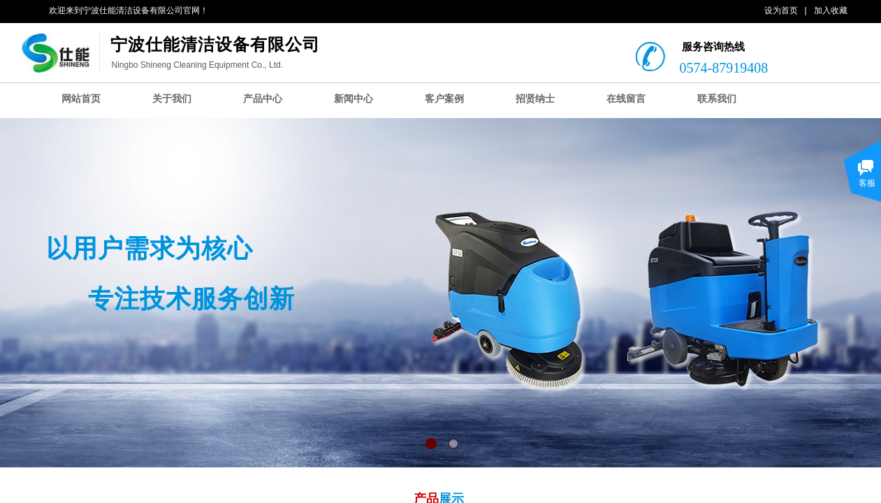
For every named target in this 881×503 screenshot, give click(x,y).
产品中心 (262, 99)
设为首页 (781, 10)
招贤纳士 (535, 99)
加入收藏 (830, 10)
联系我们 (716, 99)
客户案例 (444, 99)
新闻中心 (353, 99)
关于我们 (171, 99)
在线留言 (626, 99)
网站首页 (81, 99)
